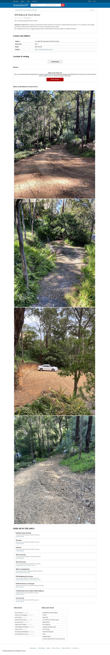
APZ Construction (21, 554)
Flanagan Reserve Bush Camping (50, 612)
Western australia (18, 10)
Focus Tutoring (46, 629)
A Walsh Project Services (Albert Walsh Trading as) (30, 591)
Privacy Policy (56, 648)
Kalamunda (34, 10)
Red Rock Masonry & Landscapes (25, 583)
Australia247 (21, 5)
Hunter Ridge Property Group (24, 634)
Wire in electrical (22, 612)
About (28, 1)
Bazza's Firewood (22, 622)
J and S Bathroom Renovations (25, 627)
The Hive (45, 615)
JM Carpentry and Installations (25, 631)
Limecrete (18, 547)
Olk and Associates (21, 562)
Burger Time (45, 617)
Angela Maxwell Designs (23, 624)
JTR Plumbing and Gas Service (24, 576)
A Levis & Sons (20, 598)
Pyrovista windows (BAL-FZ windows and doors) (54, 638)
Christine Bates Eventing (23, 619)
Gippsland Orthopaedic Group (49, 627)
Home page (15, 1)
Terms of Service (66, 648)
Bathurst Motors (46, 622)
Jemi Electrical (20, 617)
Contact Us (34, 1)
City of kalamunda (27, 10)
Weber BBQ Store (46, 624)
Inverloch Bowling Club (48, 631)
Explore (22, 1)
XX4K (44, 634)
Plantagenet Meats (47, 636)
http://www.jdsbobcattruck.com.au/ (44, 49)
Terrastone (19, 540)
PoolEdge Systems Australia (23, 533)
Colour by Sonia (21, 629)
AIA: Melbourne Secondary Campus (51, 619)
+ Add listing (41, 648)
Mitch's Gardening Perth (22, 569)
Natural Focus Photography (24, 615)
